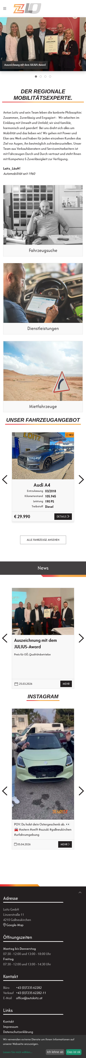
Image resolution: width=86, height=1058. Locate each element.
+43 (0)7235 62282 (29, 988)
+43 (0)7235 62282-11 (31, 993)
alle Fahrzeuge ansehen (43, 540)
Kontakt (8, 1021)
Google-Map (13, 925)
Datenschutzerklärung (18, 1032)
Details (63, 516)
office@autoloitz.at (29, 998)
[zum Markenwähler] (78, 6)
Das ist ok (73, 1052)
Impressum (10, 1027)
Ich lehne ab (55, 1052)
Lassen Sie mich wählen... (17, 1052)
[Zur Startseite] (34, 8)
